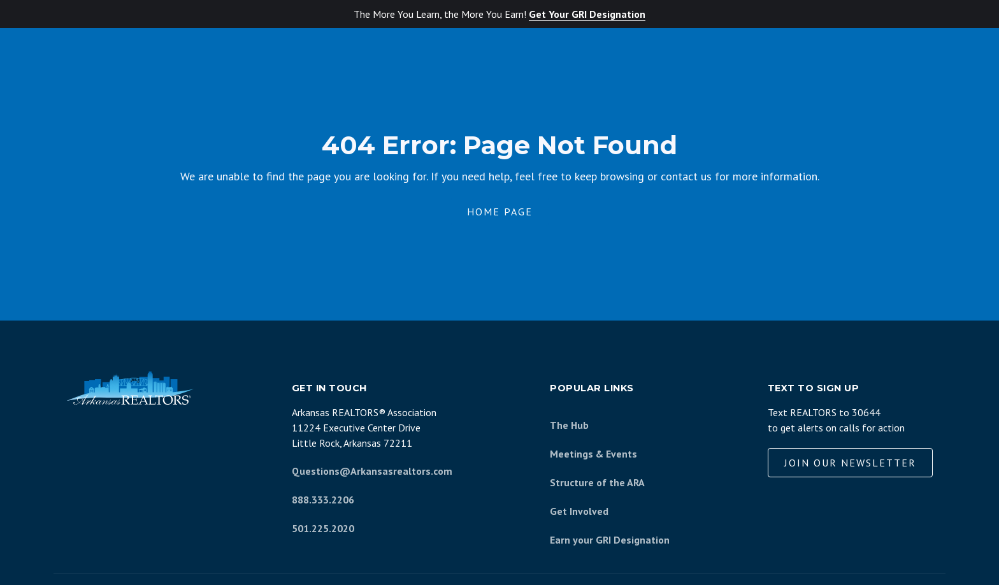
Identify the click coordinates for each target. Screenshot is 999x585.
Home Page (500, 211)
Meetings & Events (593, 453)
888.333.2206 (323, 499)
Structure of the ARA (597, 482)
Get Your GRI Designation (587, 14)
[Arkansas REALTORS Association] (130, 388)
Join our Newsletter (850, 462)
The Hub (569, 425)
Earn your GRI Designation (610, 539)
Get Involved (579, 511)
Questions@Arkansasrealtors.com (372, 471)
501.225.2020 (323, 528)
